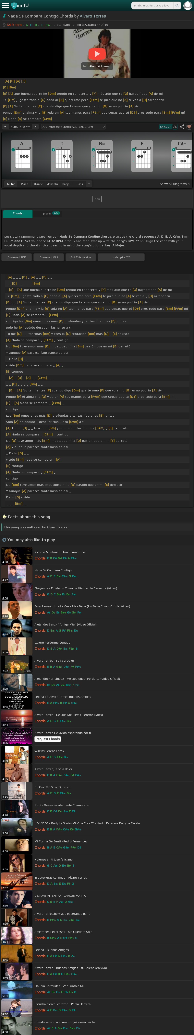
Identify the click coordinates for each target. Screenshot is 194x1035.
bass (80, 184)
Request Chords (48, 739)
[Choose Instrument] (89, 184)
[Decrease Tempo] (5, 126)
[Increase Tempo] (35, 126)
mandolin (52, 184)
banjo (65, 184)
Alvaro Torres (93, 16)
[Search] (176, 5)
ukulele (38, 184)
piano (24, 184)
